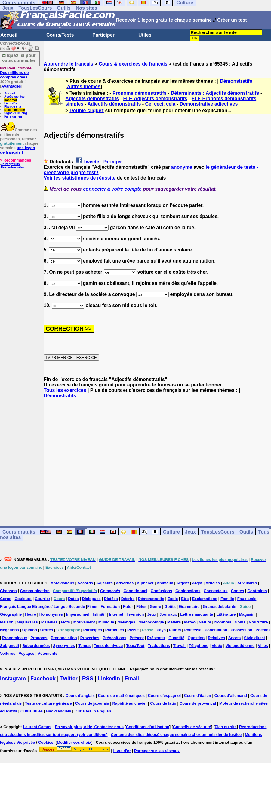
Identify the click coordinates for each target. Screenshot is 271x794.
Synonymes (64, 645)
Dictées (111, 598)
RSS (87, 679)
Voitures (7, 653)
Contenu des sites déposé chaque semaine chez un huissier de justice (176, 734)
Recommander (14, 110)
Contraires (257, 591)
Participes (92, 630)
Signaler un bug (15, 113)
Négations (9, 630)
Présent (137, 638)
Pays (161, 630)
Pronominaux (14, 638)
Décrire (128, 598)
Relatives (216, 638)
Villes (263, 645)
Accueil (8, 35)
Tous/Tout (135, 645)
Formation (110, 606)
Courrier (42, 598)
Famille (227, 598)
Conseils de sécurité (192, 727)
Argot (197, 583)
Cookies (46, 742)
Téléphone (198, 645)
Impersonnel (77, 614)
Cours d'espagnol (164, 695)
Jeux (7, 8)
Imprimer (10, 100)
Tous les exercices (65, 390)
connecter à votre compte (112, 189)
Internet (116, 614)
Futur (128, 606)
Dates (73, 598)
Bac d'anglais (58, 711)
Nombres (222, 622)
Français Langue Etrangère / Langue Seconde (42, 606)
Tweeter (92, 161)
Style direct (254, 638)
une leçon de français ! (17, 150)
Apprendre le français (68, 63)
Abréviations (62, 583)
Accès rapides (14, 96)
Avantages (11, 86)
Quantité (176, 638)
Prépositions (114, 638)
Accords (85, 583)
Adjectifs (104, 583)
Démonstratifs (236, 81)
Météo (190, 622)
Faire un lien (13, 116)
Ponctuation (216, 630)
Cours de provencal (198, 703)
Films (92, 606)
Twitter (69, 679)
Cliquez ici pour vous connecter (19, 58)
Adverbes (125, 583)
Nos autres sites (12, 167)
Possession (241, 630)
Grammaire (189, 606)
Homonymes (51, 614)
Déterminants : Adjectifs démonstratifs (215, 93)
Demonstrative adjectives (209, 103)
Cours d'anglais (80, 695)
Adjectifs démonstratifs (92, 98)
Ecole (173, 598)
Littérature (226, 614)
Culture (171, 531)
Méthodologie (151, 622)
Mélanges (126, 622)
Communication (35, 591)
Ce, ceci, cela (160, 103)
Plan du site (12, 106)
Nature (205, 622)
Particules (114, 630)
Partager (112, 161)
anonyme (181, 167)
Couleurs (22, 598)
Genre (155, 606)
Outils (63, 8)
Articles (212, 583)
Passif (133, 630)
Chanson (8, 591)
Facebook (43, 679)
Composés (110, 591)
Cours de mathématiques (121, 695)
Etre (185, 598)
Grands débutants (219, 606)
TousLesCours (35, 8)
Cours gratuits (18, 531)
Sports (234, 638)
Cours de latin (163, 703)
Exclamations (204, 598)
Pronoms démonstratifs (139, 93)
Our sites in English (92, 711)
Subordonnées (36, 645)
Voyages (27, 653)
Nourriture (258, 622)
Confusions (161, 591)
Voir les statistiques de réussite (79, 177)
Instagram (13, 679)
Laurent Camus (37, 727)
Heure (30, 614)
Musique (106, 622)
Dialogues (91, 598)
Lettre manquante (196, 614)
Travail (179, 645)
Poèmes (263, 630)
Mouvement (84, 622)
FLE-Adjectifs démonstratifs (155, 98)
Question (196, 638)
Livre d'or (11, 103)
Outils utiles (31, 711)
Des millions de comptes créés (16, 72)
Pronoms (38, 638)
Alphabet (145, 583)
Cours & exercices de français (133, 63)
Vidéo (217, 645)
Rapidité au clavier (129, 703)
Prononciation (64, 638)
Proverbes (90, 638)
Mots (65, 622)
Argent (182, 583)
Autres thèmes (83, 86)
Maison (7, 622)
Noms (240, 622)
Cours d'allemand (230, 695)
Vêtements (47, 653)
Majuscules (27, 622)
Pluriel (175, 630)
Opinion (29, 630)
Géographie (11, 614)
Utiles (145, 35)
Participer (103, 35)
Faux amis (247, 598)
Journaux (168, 614)
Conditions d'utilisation (147, 727)
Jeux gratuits (10, 164)
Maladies (49, 622)
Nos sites (86, 8)
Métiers (174, 622)
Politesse (192, 630)
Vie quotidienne (240, 645)
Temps (84, 645)
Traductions (159, 645)
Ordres (46, 630)
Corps (5, 598)
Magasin (246, 614)
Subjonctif (9, 645)
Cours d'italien (197, 695)
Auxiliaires (247, 583)
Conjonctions (187, 591)
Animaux (165, 583)
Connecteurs (215, 591)
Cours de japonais (92, 703)
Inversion (135, 614)
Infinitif (99, 614)
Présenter (156, 638)
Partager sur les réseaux (157, 751)
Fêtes (141, 606)
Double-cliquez (86, 110)
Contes (237, 591)
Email (132, 679)
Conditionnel (135, 591)
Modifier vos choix (74, 742)
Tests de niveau (108, 645)
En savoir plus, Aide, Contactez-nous (89, 727)
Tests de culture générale (48, 703)
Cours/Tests (60, 35)
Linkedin (109, 679)
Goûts (170, 606)
